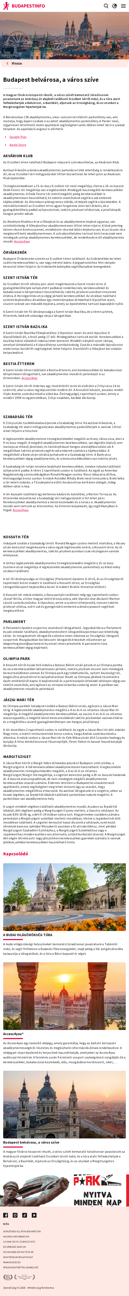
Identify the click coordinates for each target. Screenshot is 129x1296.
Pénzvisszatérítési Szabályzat (21, 1267)
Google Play (18, 137)
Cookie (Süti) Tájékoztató (19, 1241)
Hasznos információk (16, 1236)
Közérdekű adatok (14, 1246)
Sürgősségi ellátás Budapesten (22, 1231)
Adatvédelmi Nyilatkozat (18, 1257)
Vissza (14, 63)
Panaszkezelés (11, 1262)
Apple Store (18, 145)
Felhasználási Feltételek (18, 1251)
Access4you (22, 241)
